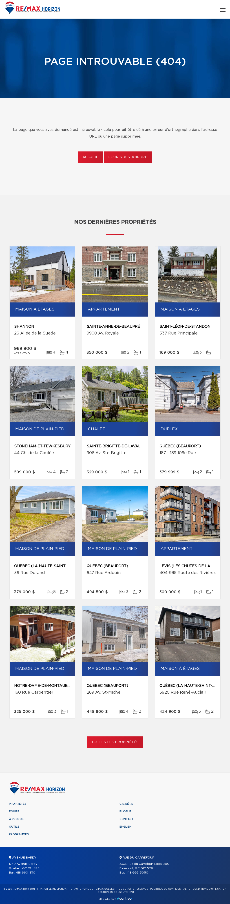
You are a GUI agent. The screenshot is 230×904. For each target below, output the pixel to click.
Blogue (125, 811)
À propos (16, 819)
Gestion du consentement (115, 892)
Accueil (90, 157)
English (125, 826)
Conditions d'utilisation (209, 889)
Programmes (19, 834)
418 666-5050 (137, 872)
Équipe (14, 811)
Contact (126, 819)
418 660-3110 (25, 872)
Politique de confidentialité (170, 889)
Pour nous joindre (127, 157)
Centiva (124, 898)
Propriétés (18, 804)
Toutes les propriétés (115, 742)
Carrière (126, 804)
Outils (14, 826)
